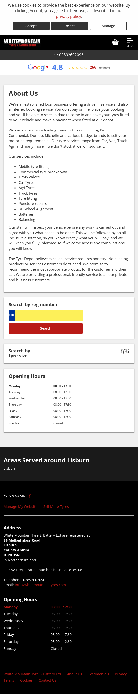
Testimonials (98, 674)
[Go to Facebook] (32, 495)
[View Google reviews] (69, 67)
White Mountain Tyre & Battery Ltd (32, 674)
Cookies (26, 680)
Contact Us (47, 680)
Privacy (121, 674)
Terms (9, 680)
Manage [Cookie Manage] (108, 25)
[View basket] (115, 42)
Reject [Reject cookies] (70, 25)
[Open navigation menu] (130, 42)
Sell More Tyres (56, 506)
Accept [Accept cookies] (31, 25)
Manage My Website (20, 506)
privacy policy (68, 16)
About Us (74, 674)
